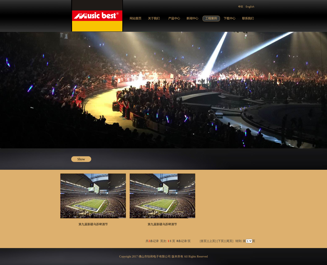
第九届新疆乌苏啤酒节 (93, 224)
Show (81, 159)
